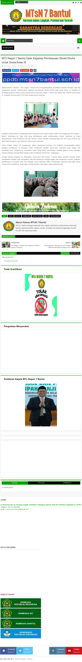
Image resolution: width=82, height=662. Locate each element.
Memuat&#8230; (22, 351)
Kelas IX (17, 216)
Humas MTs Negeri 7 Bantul (22, 659)
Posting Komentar (11, 261)
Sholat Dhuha (37, 216)
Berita (11, 216)
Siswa (46, 216)
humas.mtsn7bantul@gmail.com (17, 509)
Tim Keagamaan (55, 216)
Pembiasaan (26, 216)
